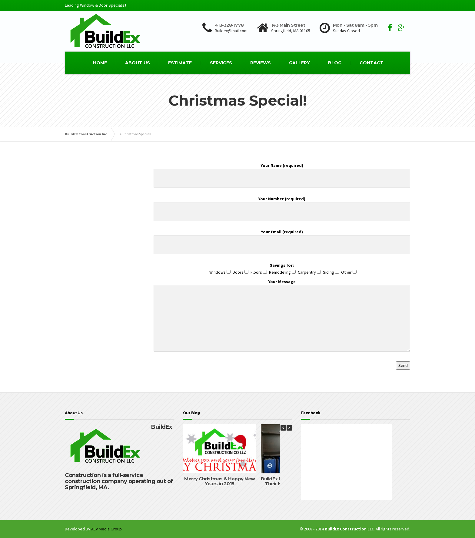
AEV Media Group (106, 529)
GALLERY (299, 63)
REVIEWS (260, 63)
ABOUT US (137, 63)
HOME (100, 63)
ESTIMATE (180, 63)
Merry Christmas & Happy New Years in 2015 (219, 481)
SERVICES (221, 63)
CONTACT (372, 63)
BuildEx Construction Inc (86, 134)
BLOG (334, 63)
